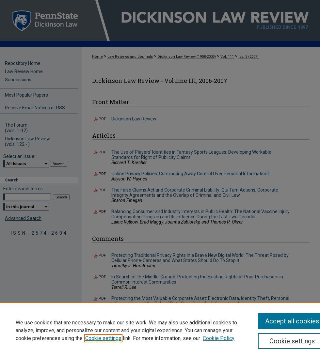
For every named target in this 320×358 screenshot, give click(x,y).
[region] (160, 330)
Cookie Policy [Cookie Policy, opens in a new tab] (218, 338)
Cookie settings (103, 338)
